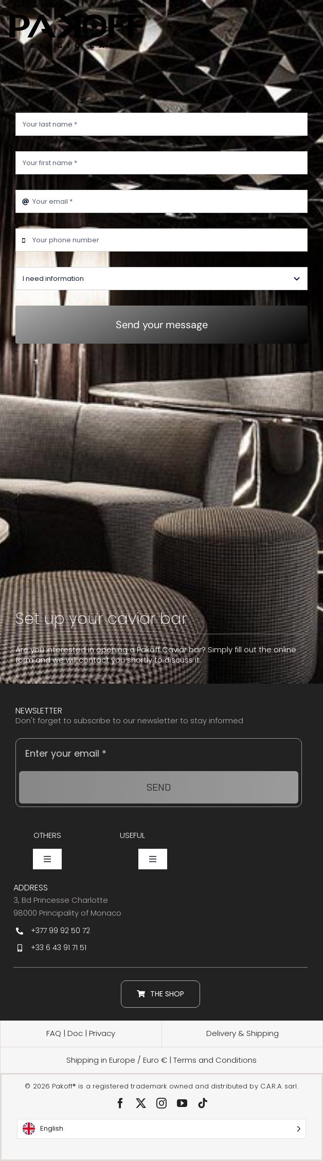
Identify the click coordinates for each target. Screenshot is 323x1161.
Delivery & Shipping (242, 1033)
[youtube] (182, 1103)
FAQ (53, 1033)
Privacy (102, 1033)
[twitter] (141, 1103)
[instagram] (161, 1103)
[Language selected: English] (161, 1129)
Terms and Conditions (215, 1060)
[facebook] (120, 1103)
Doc (76, 1033)
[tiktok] (203, 1103)
